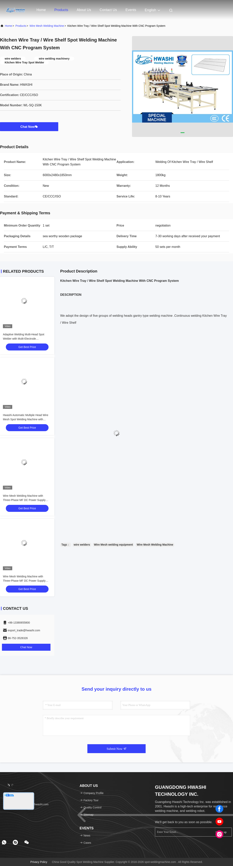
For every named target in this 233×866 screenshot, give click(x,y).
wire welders (82, 544)
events (130, 10)
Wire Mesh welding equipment (113, 544)
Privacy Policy (38, 861)
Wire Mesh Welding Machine (47, 25)
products (21, 25)
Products (61, 10)
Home (41, 10)
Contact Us (108, 10)
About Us (84, 10)
